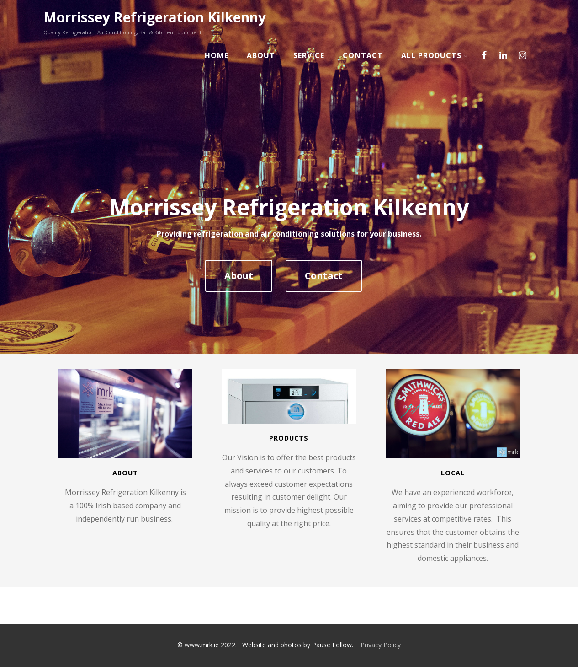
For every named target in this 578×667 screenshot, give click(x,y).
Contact (363, 55)
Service (308, 55)
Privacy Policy (381, 644)
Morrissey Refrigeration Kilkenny (154, 17)
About (261, 55)
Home (216, 55)
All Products (434, 55)
